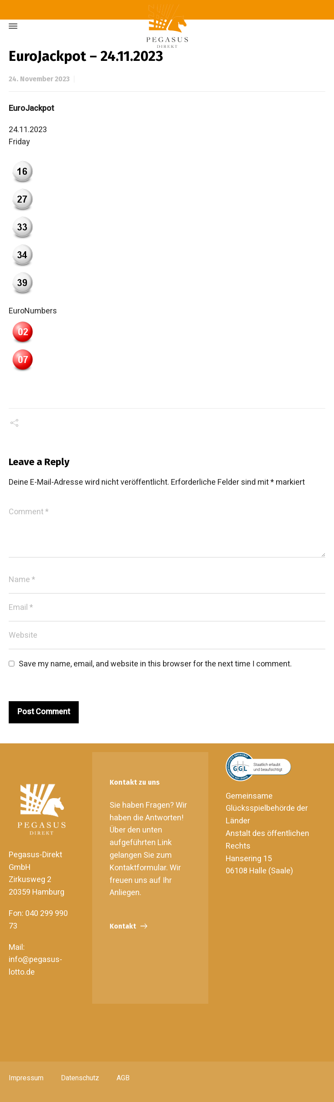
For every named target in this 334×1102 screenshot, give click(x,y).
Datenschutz (80, 1078)
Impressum (26, 1078)
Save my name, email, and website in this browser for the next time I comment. (155, 664)
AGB (123, 1078)
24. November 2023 (39, 79)
